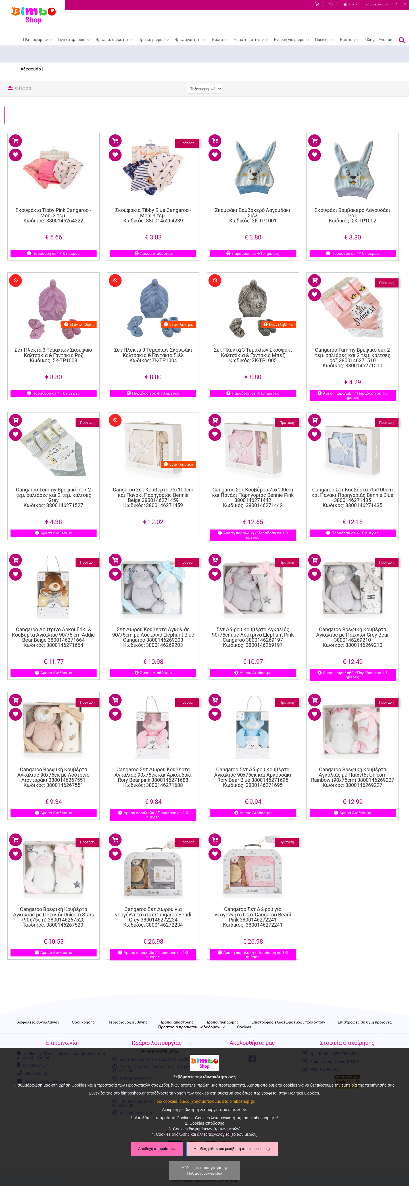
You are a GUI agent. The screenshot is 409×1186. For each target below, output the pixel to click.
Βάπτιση (347, 39)
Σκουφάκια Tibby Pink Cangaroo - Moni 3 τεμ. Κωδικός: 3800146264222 (53, 215)
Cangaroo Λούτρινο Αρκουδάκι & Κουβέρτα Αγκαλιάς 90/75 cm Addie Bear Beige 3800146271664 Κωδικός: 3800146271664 (53, 624)
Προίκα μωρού (151, 39)
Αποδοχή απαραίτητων (157, 1149)
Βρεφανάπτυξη (188, 39)
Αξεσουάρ (30, 69)
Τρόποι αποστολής (177, 1022)
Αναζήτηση (402, 40)
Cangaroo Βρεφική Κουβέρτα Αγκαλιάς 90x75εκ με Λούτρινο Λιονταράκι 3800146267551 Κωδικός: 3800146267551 (53, 764)
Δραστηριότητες (248, 39)
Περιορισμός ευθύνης (127, 1022)
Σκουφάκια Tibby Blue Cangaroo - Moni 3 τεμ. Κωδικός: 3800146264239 (153, 215)
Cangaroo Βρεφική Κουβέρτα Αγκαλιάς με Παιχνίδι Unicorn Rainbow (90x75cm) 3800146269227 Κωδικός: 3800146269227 (352, 764)
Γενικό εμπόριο (71, 39)
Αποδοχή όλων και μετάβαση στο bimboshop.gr (232, 1149)
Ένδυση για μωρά (289, 39)
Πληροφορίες (35, 39)
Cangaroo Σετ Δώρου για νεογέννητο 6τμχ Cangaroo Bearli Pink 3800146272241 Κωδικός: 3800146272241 (253, 904)
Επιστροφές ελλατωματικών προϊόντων (288, 1022)
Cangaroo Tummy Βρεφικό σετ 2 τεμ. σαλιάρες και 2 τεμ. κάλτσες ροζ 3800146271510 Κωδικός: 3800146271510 (352, 344)
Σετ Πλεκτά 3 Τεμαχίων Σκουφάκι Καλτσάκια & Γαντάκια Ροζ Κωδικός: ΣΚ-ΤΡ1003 (53, 343)
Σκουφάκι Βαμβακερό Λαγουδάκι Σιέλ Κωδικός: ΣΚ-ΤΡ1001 (253, 215)
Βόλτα (217, 39)
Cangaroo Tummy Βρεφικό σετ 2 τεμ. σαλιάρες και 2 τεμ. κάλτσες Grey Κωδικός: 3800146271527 (53, 484)
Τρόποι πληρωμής (222, 1022)
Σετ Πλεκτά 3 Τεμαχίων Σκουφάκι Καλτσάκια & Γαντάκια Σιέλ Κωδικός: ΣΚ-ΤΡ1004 (153, 343)
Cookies (244, 1027)
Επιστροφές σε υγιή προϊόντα (365, 1022)
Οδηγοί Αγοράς (378, 39)
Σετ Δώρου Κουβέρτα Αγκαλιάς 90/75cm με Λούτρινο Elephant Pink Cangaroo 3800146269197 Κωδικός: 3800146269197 (253, 624)
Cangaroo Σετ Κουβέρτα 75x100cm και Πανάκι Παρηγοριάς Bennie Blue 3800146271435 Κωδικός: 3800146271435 (353, 484)
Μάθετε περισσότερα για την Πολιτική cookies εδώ (204, 1170)
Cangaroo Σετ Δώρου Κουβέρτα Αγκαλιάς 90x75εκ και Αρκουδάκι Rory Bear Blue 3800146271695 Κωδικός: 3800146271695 (253, 764)
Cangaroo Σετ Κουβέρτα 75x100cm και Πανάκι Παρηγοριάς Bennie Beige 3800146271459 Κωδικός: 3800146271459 (153, 484)
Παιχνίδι (322, 39)
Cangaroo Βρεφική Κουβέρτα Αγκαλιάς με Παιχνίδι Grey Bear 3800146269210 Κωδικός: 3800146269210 (352, 624)
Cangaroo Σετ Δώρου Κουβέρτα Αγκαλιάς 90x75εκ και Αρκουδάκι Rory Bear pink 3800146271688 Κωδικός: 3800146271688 (153, 764)
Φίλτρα (23, 88)
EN (404, 4)
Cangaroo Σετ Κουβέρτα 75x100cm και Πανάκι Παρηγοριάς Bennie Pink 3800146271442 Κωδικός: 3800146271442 (253, 484)
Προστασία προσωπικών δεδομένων (191, 1027)
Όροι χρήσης (83, 1022)
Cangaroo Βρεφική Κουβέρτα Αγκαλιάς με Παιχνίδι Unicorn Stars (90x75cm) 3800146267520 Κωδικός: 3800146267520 (53, 904)
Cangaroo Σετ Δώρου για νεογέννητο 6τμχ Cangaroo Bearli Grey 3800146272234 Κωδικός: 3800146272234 (153, 904)
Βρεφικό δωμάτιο (112, 39)
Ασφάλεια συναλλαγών (38, 1022)
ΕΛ (395, 4)
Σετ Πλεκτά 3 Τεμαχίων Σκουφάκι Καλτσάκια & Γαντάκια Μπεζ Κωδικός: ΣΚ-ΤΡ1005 (253, 343)
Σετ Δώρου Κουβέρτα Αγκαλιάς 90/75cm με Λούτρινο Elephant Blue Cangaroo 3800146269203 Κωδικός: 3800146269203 (153, 624)
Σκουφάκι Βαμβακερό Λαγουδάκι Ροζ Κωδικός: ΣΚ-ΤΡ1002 (352, 215)
